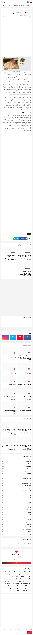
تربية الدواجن (21, 234)
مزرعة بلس (5, 234)
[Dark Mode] (4, 2)
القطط (16, 512)
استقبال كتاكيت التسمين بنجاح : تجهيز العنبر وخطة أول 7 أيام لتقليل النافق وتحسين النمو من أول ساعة (9, 447)
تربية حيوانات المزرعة (16, 478)
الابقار (16, 495)
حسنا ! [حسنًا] (29, 632)
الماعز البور (13, 371)
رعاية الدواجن (10, 234)
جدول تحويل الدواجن (11, 355)
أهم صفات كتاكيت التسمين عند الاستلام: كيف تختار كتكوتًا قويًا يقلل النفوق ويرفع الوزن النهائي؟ (9, 257)
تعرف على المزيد (8, 629)
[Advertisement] (16, 36)
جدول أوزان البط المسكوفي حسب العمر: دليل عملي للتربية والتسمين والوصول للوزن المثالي (18, 5)
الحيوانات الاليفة (16, 500)
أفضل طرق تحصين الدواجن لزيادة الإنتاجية (10, 397)
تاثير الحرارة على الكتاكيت (25, 410)
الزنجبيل (16, 502)
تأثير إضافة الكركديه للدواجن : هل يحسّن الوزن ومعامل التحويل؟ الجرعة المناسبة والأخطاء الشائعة (24, 273)
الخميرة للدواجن (27, 371)
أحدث (30, 329)
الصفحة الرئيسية (28, 10)
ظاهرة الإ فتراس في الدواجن (24, 384)
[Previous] (3, 5)
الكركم (16, 519)
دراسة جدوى (16, 531)
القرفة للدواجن (16, 510)
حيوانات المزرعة (16, 469)
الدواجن (22, 10)
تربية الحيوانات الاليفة (16, 529)
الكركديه (16, 515)
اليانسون (16, 524)
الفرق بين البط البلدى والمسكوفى (26, 397)
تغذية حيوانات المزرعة (16, 493)
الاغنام (16, 498)
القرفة (16, 507)
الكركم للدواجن (16, 522)
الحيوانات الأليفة (16, 473)
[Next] (1, 5)
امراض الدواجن (16, 471)
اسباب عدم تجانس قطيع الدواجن (10, 411)
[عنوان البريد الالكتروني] (16, 560)
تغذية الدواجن (15, 234)
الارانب (16, 488)
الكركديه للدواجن (16, 517)
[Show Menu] (31, 2)
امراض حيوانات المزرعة (16, 483)
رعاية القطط (16, 534)
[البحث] (2, 2)
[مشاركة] (3, 16)
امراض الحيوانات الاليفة (16, 490)
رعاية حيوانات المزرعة (16, 486)
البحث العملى (16, 476)
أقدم (3, 329)
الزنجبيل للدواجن (12, 384)
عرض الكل (4, 244)
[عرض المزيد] (12, 238)
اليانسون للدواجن (16, 527)
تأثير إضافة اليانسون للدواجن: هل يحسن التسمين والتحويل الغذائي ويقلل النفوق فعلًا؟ (24, 257)
